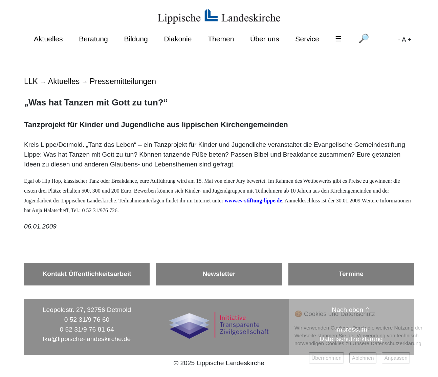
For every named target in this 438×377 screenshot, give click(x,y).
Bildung (136, 39)
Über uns (264, 39)
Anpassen (395, 358)
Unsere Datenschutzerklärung (387, 343)
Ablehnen (363, 358)
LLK (31, 81)
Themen (221, 39)
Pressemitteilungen (123, 81)
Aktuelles (48, 39)
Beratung (93, 39)
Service (307, 39)
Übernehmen (326, 358)
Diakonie (178, 39)
